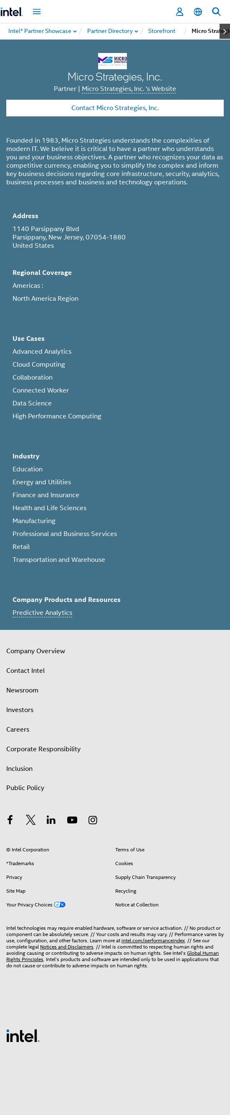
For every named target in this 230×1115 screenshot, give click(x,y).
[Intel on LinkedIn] (51, 821)
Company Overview (35, 651)
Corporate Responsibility (43, 749)
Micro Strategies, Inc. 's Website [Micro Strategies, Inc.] (129, 89)
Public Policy (25, 788)
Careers (17, 729)
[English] (198, 11)
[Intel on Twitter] (31, 821)
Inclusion (19, 769)
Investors (19, 710)
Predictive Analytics (42, 613)
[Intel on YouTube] (72, 821)
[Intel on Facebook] (10, 821)
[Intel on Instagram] (93, 821)
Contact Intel (25, 671)
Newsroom (22, 690)
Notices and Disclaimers (67, 947)
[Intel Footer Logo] (23, 1035)
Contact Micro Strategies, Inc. (115, 108)
